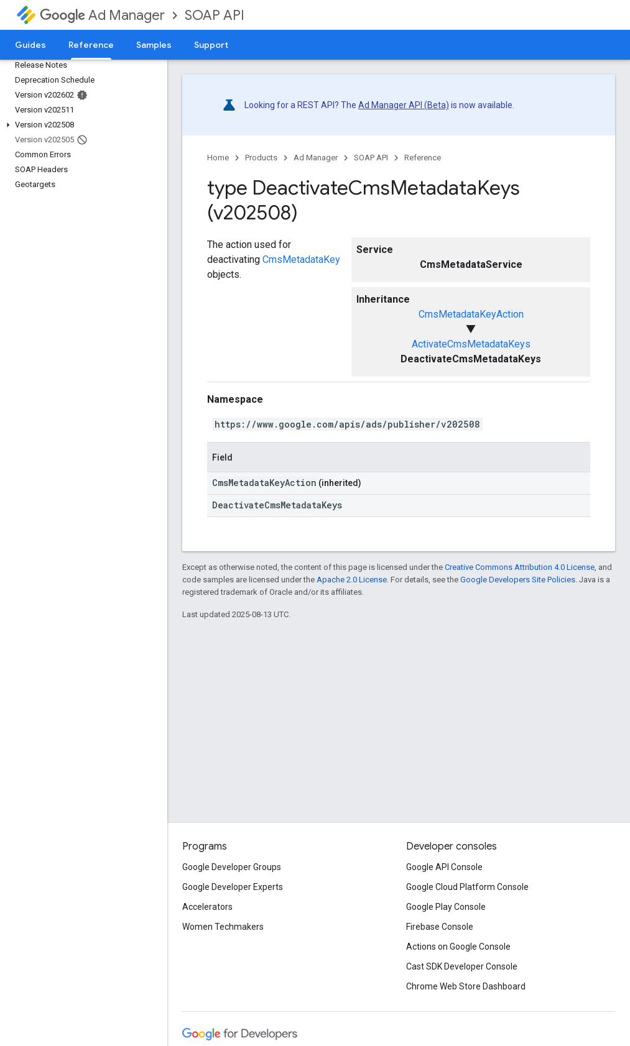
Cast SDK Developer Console (461, 966)
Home (218, 157)
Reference (422, 157)
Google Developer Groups (231, 867)
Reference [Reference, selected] (91, 44)
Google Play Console (446, 907)
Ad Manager (102, 15)
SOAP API (214, 15)
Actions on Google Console (458, 947)
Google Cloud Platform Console (467, 887)
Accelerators (207, 907)
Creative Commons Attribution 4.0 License (520, 567)
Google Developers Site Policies (517, 579)
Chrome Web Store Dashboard (466, 986)
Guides (30, 44)
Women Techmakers (223, 927)
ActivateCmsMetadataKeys (471, 344)
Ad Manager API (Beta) (403, 105)
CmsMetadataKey (301, 259)
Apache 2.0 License (352, 579)
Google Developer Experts (232, 887)
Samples (154, 44)
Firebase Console (439, 927)
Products (261, 157)
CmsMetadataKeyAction (471, 314)
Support (211, 44)
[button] (81, 124)
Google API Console (444, 867)
